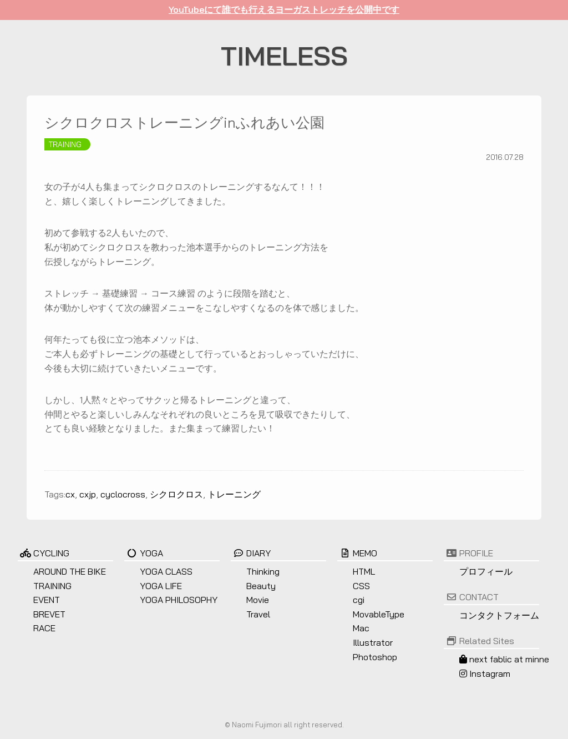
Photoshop (375, 656)
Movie (257, 599)
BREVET (49, 614)
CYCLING (43, 553)
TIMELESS (284, 55)
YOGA (143, 553)
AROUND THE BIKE (69, 571)
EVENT (46, 599)
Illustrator (373, 642)
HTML (364, 571)
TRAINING (65, 144)
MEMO (357, 553)
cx (70, 494)
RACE (44, 628)
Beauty (261, 585)
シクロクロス (176, 494)
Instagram (484, 673)
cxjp (87, 494)
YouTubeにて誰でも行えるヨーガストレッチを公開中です (284, 9)
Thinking (263, 571)
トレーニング (234, 494)
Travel (258, 614)
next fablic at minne (504, 659)
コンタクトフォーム (499, 615)
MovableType (378, 614)
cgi (358, 599)
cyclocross (122, 494)
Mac (361, 628)
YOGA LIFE (161, 585)
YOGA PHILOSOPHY (178, 599)
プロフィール (486, 571)
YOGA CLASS (166, 571)
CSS (361, 585)
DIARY (251, 553)
